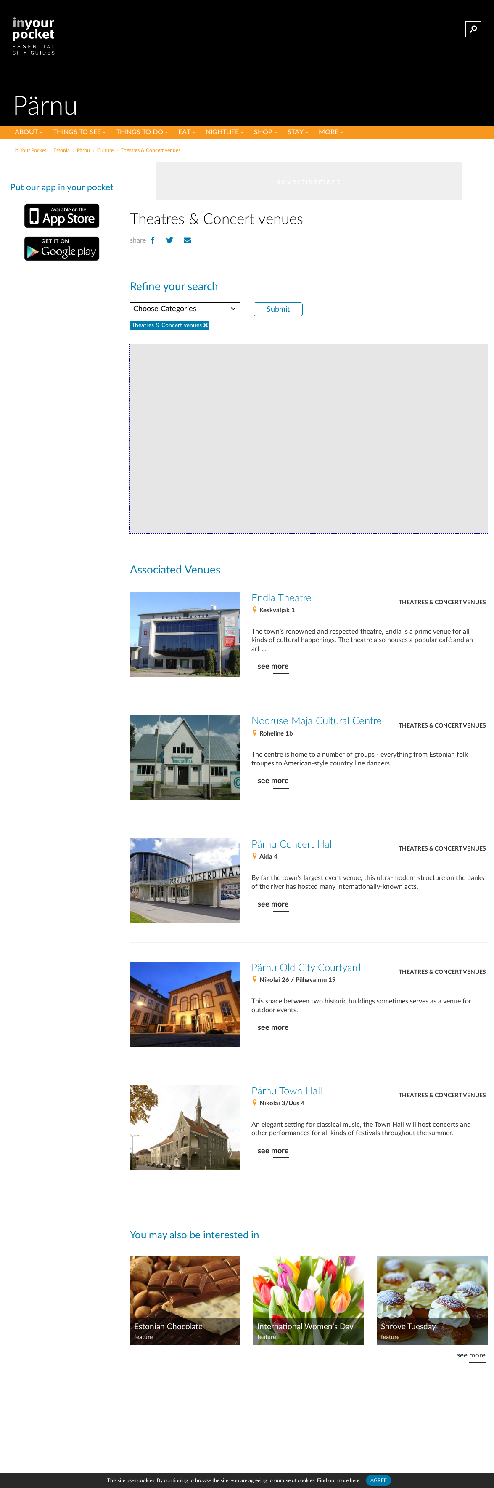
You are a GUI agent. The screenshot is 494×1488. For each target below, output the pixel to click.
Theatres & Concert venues (442, 602)
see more (273, 666)
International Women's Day (305, 1327)
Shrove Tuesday (408, 1327)
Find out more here (338, 1480)
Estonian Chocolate (168, 1327)
